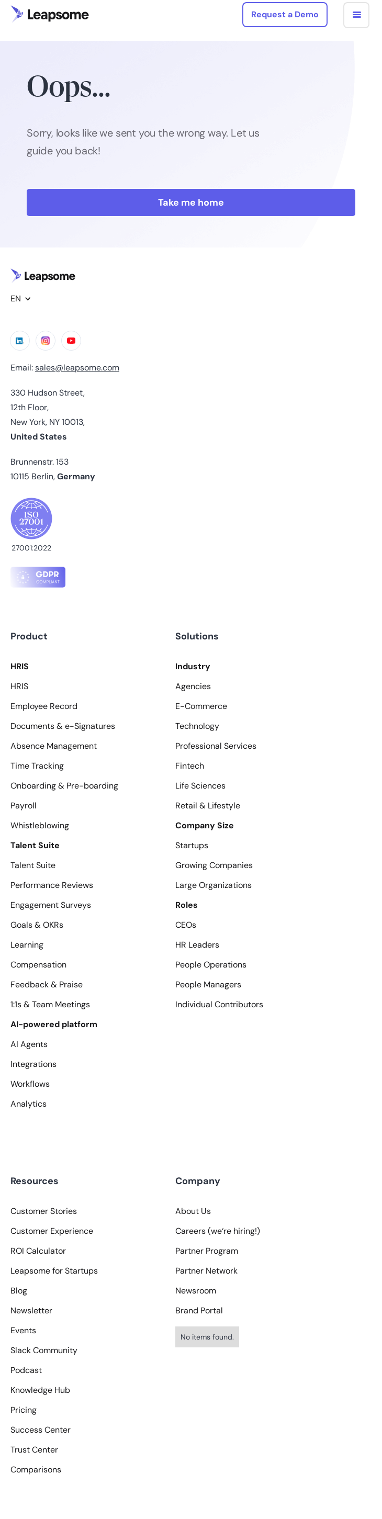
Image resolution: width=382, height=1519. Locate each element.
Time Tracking (37, 766)
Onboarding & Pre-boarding (64, 786)
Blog (18, 1291)
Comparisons (35, 1470)
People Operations (210, 965)
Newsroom (195, 1291)
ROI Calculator (38, 1251)
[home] (49, 14)
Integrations (33, 1064)
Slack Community (43, 1350)
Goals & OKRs (36, 925)
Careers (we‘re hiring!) (217, 1231)
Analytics (28, 1104)
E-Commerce (201, 706)
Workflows (30, 1084)
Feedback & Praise (46, 985)
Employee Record (43, 706)
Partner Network (206, 1271)
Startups (191, 845)
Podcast (26, 1370)
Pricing (23, 1410)
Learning (26, 945)
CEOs (185, 925)
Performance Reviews (51, 885)
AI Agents (29, 1044)
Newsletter (31, 1311)
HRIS (19, 686)
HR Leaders (197, 945)
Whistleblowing (39, 826)
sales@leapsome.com (77, 367)
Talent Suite (32, 865)
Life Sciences (200, 786)
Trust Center (34, 1450)
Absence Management (53, 746)
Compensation (38, 965)
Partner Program (206, 1251)
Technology (197, 726)
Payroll (23, 806)
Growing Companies (214, 865)
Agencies (193, 686)
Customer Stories (43, 1211)
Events (23, 1330)
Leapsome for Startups (54, 1271)
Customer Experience (51, 1231)
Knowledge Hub (40, 1390)
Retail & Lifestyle (207, 806)
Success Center (40, 1430)
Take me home (191, 202)
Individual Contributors (219, 1004)
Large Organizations (213, 885)
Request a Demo (285, 14)
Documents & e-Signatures (62, 726)
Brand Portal (199, 1311)
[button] (356, 15)
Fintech (189, 766)
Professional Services (215, 746)
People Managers (208, 985)
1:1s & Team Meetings (50, 1004)
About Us (193, 1211)
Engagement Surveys (50, 905)
